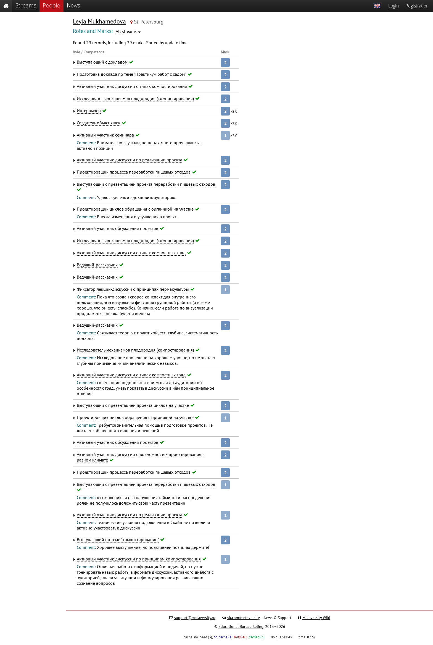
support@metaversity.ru (194, 617)
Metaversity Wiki (316, 617)
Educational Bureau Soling (240, 626)
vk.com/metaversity (243, 617)
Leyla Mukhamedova (99, 21)
